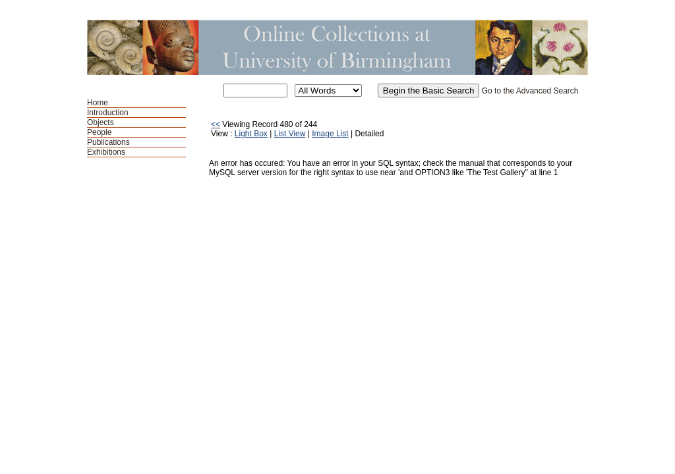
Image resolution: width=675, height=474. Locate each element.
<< (215, 124)
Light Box (251, 133)
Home (97, 102)
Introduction (108, 112)
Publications (108, 142)
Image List (330, 133)
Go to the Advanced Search (530, 90)
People (99, 132)
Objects (100, 122)
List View (290, 133)
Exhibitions (106, 152)
